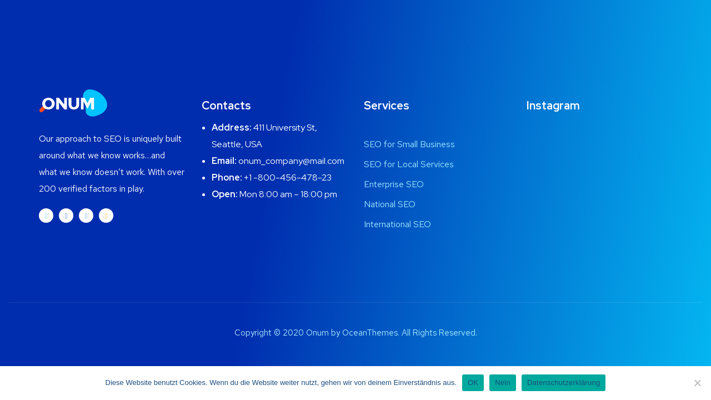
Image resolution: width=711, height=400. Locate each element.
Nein (502, 382)
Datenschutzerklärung (563, 382)
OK (473, 382)
